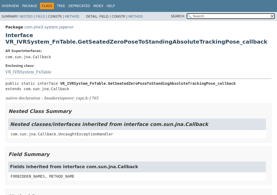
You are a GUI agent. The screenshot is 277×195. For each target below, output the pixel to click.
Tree (61, 6)
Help (111, 6)
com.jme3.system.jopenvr (49, 27)
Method (72, 16)
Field (40, 16)
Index (98, 6)
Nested (25, 16)
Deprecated (79, 6)
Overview (10, 6)
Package (29, 6)
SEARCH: (178, 16)
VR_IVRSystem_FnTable (28, 72)
